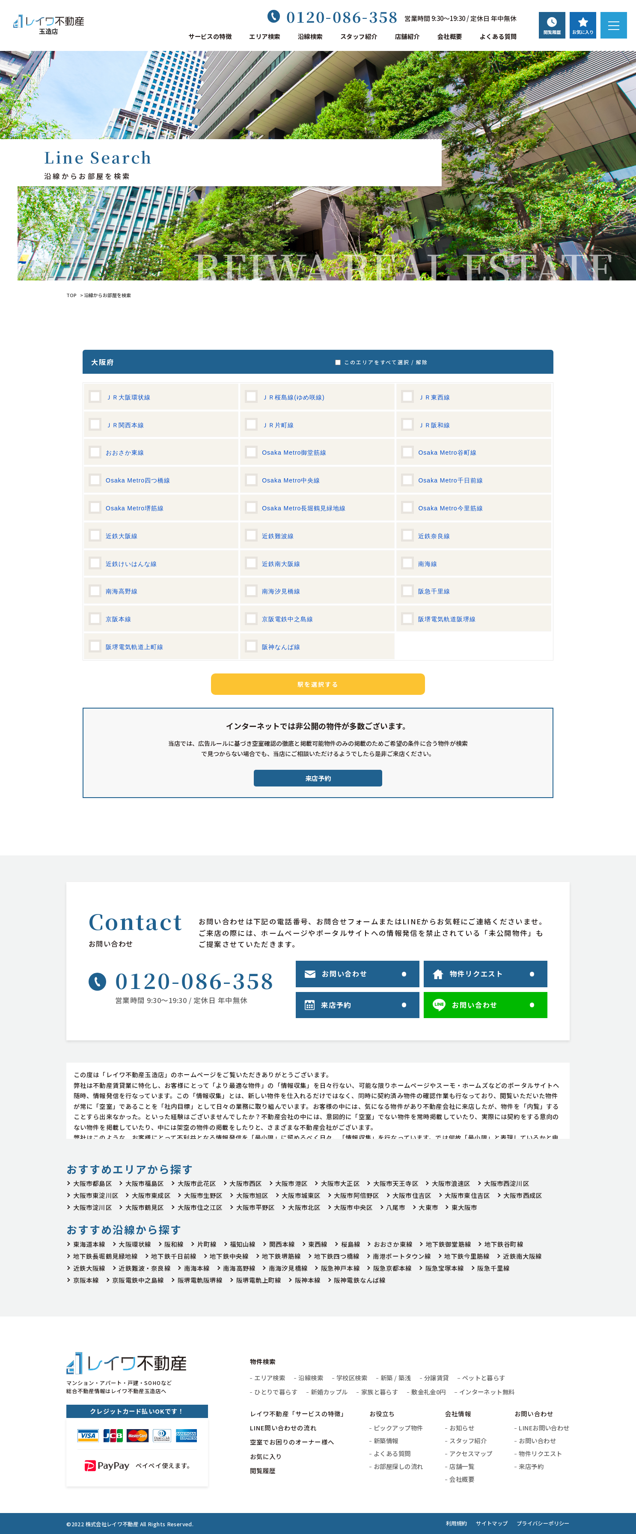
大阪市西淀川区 (506, 1183)
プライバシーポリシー (543, 1523)
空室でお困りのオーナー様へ (292, 1441)
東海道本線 (89, 1243)
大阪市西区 (245, 1183)
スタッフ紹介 (358, 36)
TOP (71, 295)
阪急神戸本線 (340, 1267)
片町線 (207, 1243)
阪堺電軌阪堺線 (200, 1279)
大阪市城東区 (301, 1195)
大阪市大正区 (340, 1183)
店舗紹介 (407, 36)
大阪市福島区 (144, 1183)
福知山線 (243, 1243)
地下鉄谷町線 (503, 1243)
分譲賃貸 (436, 1377)
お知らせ (461, 1427)
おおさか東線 (393, 1243)
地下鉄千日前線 (173, 1255)
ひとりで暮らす (275, 1391)
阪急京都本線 (392, 1267)
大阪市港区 (291, 1183)
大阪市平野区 (255, 1207)
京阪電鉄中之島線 (138, 1279)
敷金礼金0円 (428, 1391)
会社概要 (449, 36)
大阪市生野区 (203, 1195)
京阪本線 (86, 1279)
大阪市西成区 (522, 1195)
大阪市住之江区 (200, 1207)
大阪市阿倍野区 (356, 1195)
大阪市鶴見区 (144, 1207)
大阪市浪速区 (451, 1183)
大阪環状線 (135, 1243)
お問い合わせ (537, 1440)
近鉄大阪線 (89, 1267)
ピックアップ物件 (398, 1427)
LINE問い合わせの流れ (283, 1427)
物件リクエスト (540, 1453)
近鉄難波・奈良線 (144, 1267)
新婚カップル (329, 1391)
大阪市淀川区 (92, 1207)
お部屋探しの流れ (398, 1466)
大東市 (428, 1207)
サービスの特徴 (210, 36)
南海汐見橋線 (288, 1267)
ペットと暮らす (483, 1377)
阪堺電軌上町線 (259, 1279)
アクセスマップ (470, 1453)
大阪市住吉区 (411, 1195)
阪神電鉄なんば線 (360, 1279)
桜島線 (350, 1243)
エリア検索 (264, 36)
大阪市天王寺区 (396, 1183)
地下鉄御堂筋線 (448, 1243)
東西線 (317, 1243)
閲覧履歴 (263, 1470)
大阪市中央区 (353, 1207)
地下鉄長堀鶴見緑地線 (105, 1255)
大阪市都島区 (92, 1183)
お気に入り (266, 1456)
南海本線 (197, 1267)
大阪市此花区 (197, 1183)
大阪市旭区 (252, 1195)
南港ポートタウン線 (402, 1255)
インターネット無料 (487, 1391)
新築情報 (386, 1440)
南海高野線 (239, 1267)
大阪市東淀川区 (96, 1195)
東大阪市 (465, 1207)
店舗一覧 (461, 1466)
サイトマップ (492, 1523)
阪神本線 (308, 1279)
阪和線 (174, 1243)
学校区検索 (351, 1377)
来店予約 (318, 778)
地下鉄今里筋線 (467, 1255)
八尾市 (395, 1207)
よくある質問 (498, 36)
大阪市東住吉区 (467, 1195)
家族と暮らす (379, 1391)
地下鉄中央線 (229, 1255)
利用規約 (456, 1523)
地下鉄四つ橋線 (337, 1255)
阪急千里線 (493, 1267)
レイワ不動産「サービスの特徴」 (298, 1413)
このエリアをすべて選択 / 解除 (384, 362)
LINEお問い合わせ (544, 1427)
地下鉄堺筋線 (281, 1255)
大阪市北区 (304, 1207)
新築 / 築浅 (395, 1377)
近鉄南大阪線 (522, 1255)
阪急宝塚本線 (444, 1267)
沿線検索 (310, 36)
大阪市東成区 (151, 1195)
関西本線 (282, 1243)
